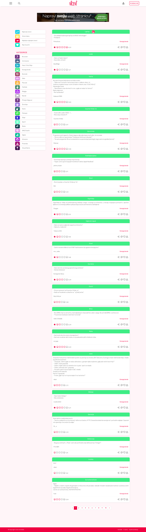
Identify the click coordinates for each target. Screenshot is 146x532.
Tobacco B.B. (58, 231)
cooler (91, 54)
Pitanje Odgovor (27, 100)
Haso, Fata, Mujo (27, 65)
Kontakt (120, 529)
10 (106, 508)
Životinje (25, 104)
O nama (125, 529)
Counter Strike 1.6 (91, 109)
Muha (91, 331)
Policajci (24, 113)
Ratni (24, 109)
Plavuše (24, 83)
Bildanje (90, 392)
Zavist (91, 286)
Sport (24, 122)
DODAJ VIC (134, 3)
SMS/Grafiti (26, 130)
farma (91, 76)
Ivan (55, 494)
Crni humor (25, 61)
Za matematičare (91, 480)
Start (91, 243)
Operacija (91, 414)
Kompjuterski (26, 70)
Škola (24, 126)
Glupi (23, 117)
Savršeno (91, 264)
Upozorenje (90, 131)
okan (55, 379)
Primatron (57, 41)
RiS (55, 186)
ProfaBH (56, 447)
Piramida (25, 144)
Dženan (56, 143)
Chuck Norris (26, 148)
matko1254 (57, 402)
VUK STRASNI (58, 319)
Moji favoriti (26, 45)
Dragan (56, 208)
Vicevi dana (25, 36)
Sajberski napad (91, 221)
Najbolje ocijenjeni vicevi (29, 40)
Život (91, 178)
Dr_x (55, 426)
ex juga (56, 341)
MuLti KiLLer (57, 296)
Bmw (90, 309)
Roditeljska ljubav (90, 156)
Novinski (24, 74)
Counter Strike (58, 119)
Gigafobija (91, 199)
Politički (24, 87)
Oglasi (24, 135)
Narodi (24, 96)
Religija (24, 91)
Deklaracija (90, 439)
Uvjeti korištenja (133, 529)
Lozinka (90, 459)
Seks (23, 78)
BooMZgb (57, 64)
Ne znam (25, 57)
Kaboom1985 (58, 96)
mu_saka (57, 251)
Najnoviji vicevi (26, 32)
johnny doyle (58, 165)
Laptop (87, 32)
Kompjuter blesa (59, 274)
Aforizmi (25, 139)
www (90, 354)
